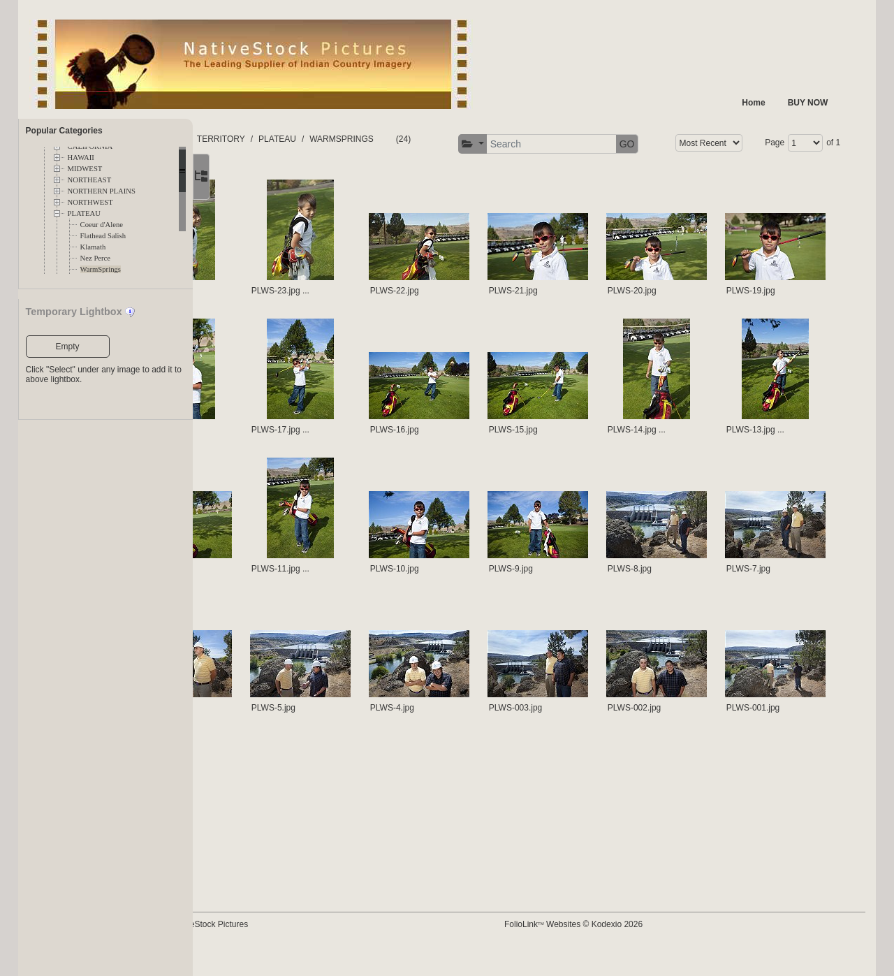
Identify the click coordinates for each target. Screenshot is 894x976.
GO (820, 144)
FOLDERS (259, 139)
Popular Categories (64, 131)
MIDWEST (85, 169)
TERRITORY (316, 139)
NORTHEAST (90, 180)
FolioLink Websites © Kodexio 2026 (614, 946)
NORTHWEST (90, 202)
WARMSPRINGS (436, 139)
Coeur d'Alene (101, 224)
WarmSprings (100, 269)
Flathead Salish (103, 236)
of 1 (386, 182)
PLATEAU (84, 213)
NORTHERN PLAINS (101, 191)
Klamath (93, 247)
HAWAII (81, 157)
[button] (666, 144)
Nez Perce (95, 258)
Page (327, 182)
